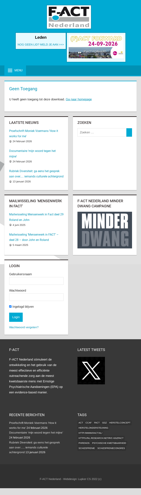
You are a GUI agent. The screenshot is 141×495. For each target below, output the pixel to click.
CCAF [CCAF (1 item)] (89, 422)
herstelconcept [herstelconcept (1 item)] (119, 422)
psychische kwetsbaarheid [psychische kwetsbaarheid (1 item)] (109, 443)
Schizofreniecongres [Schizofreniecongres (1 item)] (111, 448)
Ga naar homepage (79, 99)
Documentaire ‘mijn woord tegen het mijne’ (36, 432)
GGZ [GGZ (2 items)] (104, 422)
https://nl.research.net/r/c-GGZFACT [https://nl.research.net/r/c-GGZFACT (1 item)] (101, 438)
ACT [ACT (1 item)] (81, 422)
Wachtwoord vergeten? (24, 327)
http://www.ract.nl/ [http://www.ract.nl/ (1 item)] (90, 433)
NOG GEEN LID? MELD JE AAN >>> (41, 44)
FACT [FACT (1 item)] (97, 422)
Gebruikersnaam (20, 274)
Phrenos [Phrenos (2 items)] (84, 443)
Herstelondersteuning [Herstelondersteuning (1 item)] (93, 428)
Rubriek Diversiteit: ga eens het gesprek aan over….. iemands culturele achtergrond (34, 447)
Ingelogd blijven (21, 306)
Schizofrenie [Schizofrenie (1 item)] (87, 448)
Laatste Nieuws (24, 122)
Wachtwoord (17, 290)
